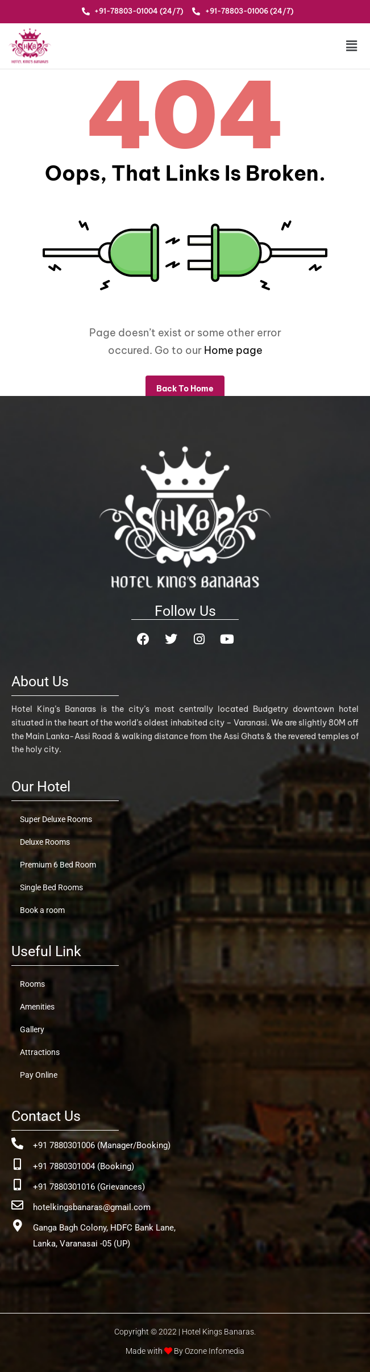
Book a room (42, 910)
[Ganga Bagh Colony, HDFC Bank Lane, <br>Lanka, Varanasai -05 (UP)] (17, 1226)
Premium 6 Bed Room (58, 864)
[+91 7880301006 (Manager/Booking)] (17, 1143)
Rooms (32, 984)
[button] (328, 45)
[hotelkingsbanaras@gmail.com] (17, 1205)
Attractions (40, 1052)
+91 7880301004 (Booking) (83, 1166)
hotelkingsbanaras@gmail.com (92, 1207)
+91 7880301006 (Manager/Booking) (102, 1145)
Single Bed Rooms (51, 887)
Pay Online (38, 1074)
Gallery (32, 1029)
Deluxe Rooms (45, 841)
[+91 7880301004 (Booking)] (17, 1164)
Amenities (37, 1006)
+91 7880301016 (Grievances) (89, 1187)
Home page (233, 350)
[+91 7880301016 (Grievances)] (17, 1185)
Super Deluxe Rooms (56, 819)
